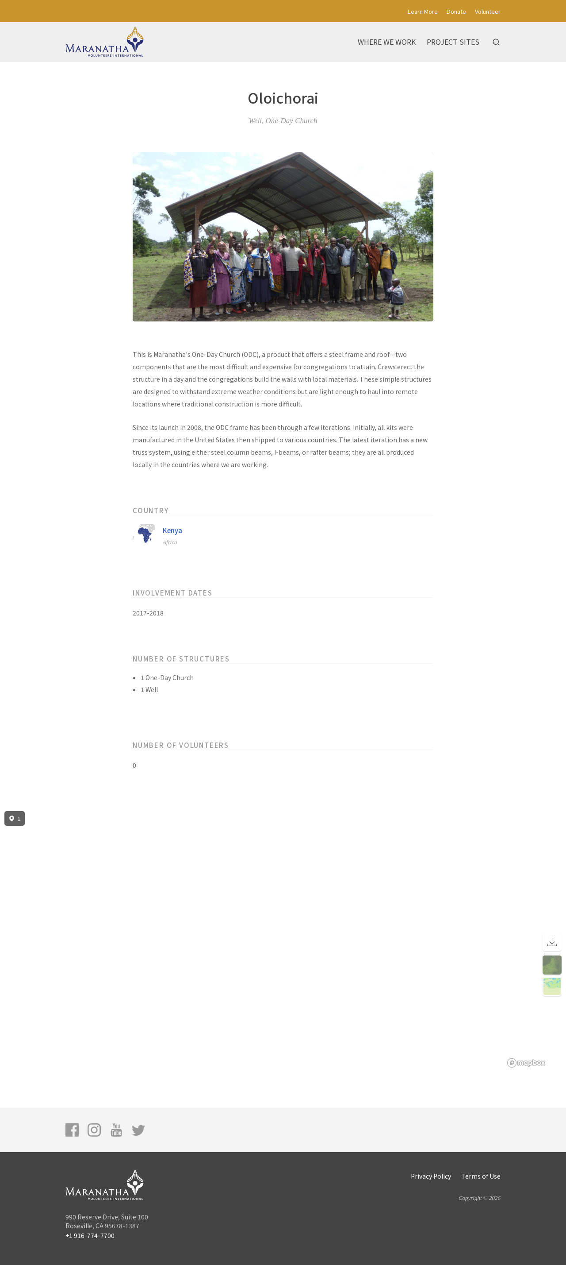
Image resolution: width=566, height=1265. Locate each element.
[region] (283, 939)
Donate (456, 11)
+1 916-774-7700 (90, 1235)
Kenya (172, 530)
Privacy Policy (431, 1176)
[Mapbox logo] (526, 1063)
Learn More (423, 11)
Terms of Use (481, 1176)
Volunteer (488, 11)
